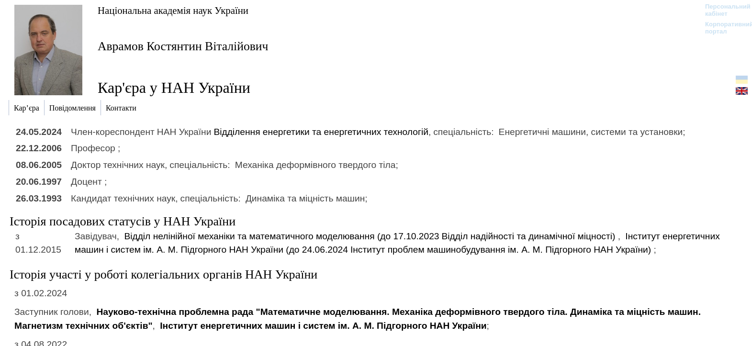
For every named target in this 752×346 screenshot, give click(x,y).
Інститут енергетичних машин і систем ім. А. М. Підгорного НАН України (323, 326)
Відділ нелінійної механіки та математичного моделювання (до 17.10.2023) (370, 236)
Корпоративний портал (723, 28)
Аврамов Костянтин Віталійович (183, 46)
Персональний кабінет (723, 10)
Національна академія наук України (173, 10)
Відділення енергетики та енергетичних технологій (320, 132)
